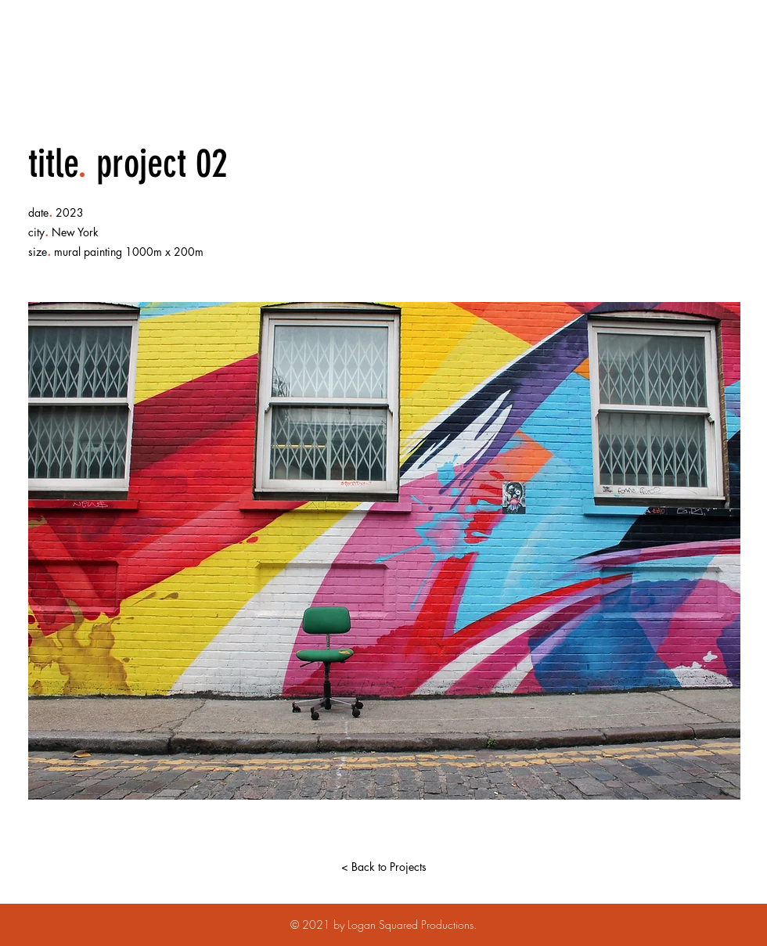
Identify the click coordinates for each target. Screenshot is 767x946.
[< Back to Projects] (383, 867)
